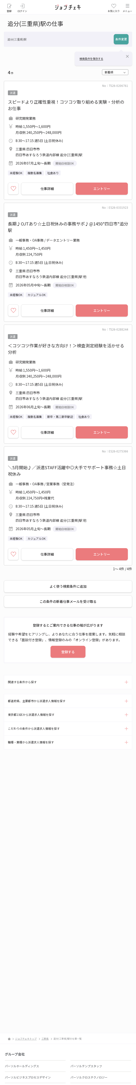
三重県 (45, 1038)
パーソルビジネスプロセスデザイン (28, 1077)
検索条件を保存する (91, 58)
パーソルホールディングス (22, 1066)
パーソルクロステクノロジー (89, 1077)
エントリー (101, 188)
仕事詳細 (47, 188)
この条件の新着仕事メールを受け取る (68, 601)
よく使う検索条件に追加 (68, 586)
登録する (68, 651)
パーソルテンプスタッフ (86, 1066)
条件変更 (121, 39)
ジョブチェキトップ (26, 1038)
